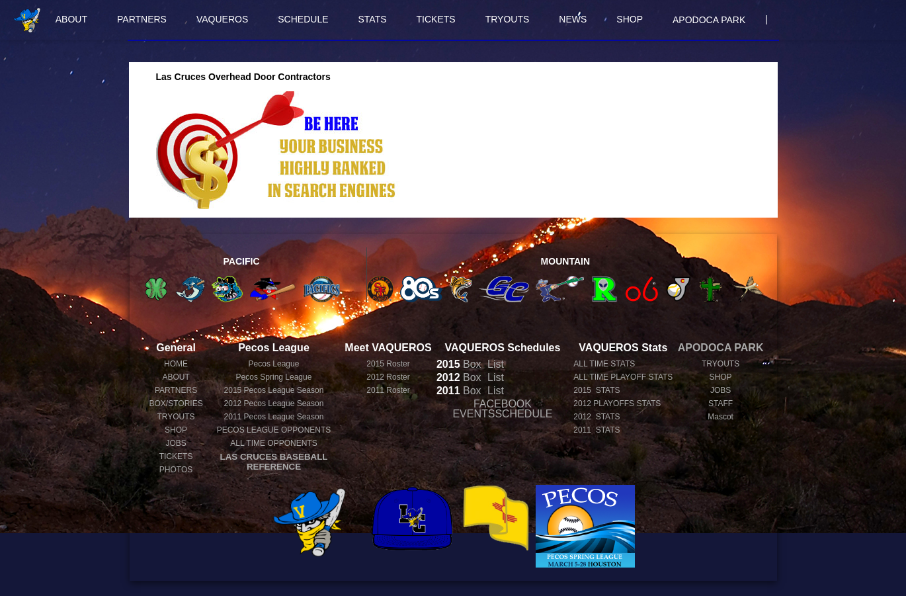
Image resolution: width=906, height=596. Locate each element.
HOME (176, 363)
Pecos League (274, 363)
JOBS (175, 443)
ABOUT (71, 19)
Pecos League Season (274, 390)
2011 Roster (387, 390)
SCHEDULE (303, 19)
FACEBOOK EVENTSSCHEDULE (502, 409)
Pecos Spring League (274, 377)
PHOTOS (175, 469)
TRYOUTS (507, 19)
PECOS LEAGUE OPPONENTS (274, 430)
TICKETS (436, 19)
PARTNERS (142, 19)
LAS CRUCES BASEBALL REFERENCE (274, 462)
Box (458, 364)
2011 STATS (596, 430)
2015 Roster (387, 363)
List (494, 364)
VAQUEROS (222, 19)
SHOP (629, 19)
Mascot (720, 416)
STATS (372, 19)
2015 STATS (596, 390)
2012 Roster (387, 377)
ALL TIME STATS (604, 363)
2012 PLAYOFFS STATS (617, 403)
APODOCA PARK (709, 20)
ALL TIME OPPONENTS (273, 443)
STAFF (720, 403)
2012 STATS (596, 416)
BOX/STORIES (176, 403)
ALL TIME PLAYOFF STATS (623, 377)
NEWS (573, 19)
